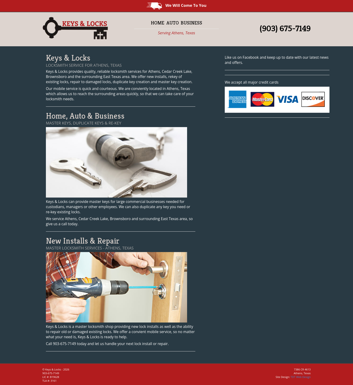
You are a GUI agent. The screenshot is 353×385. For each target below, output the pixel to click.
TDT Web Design (301, 377)
